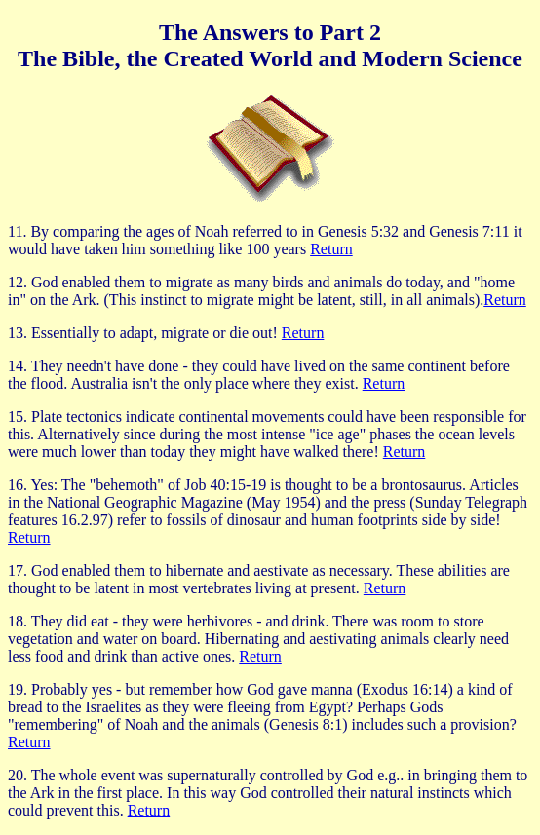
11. (17, 231)
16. (17, 484)
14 (15, 366)
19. (17, 689)
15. (17, 416)
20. (17, 775)
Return (331, 249)
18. (17, 621)
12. (17, 282)
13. (17, 332)
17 (15, 570)
